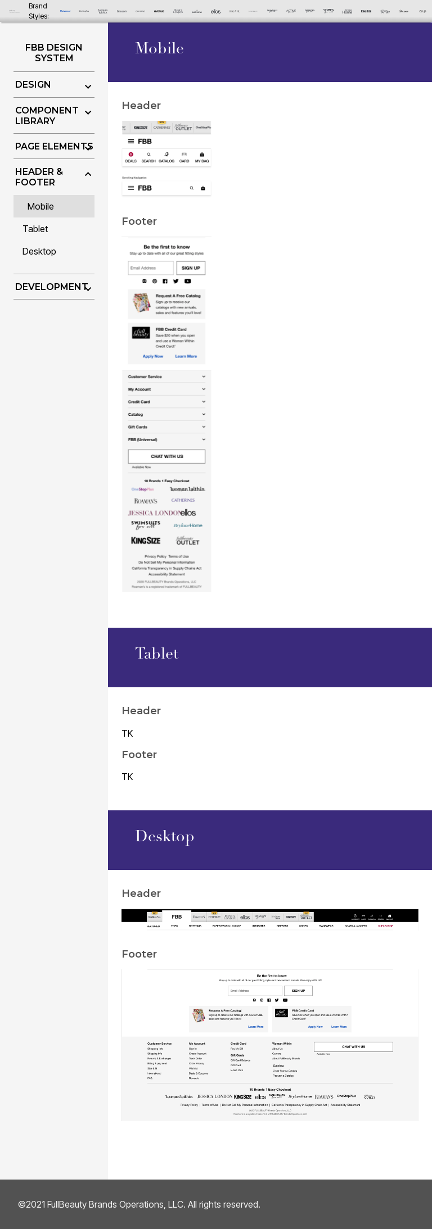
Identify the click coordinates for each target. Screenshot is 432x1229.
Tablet (35, 228)
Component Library (47, 115)
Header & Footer (39, 177)
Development (51, 287)
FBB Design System (54, 53)
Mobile (41, 206)
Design (33, 84)
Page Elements (54, 146)
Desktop (39, 251)
